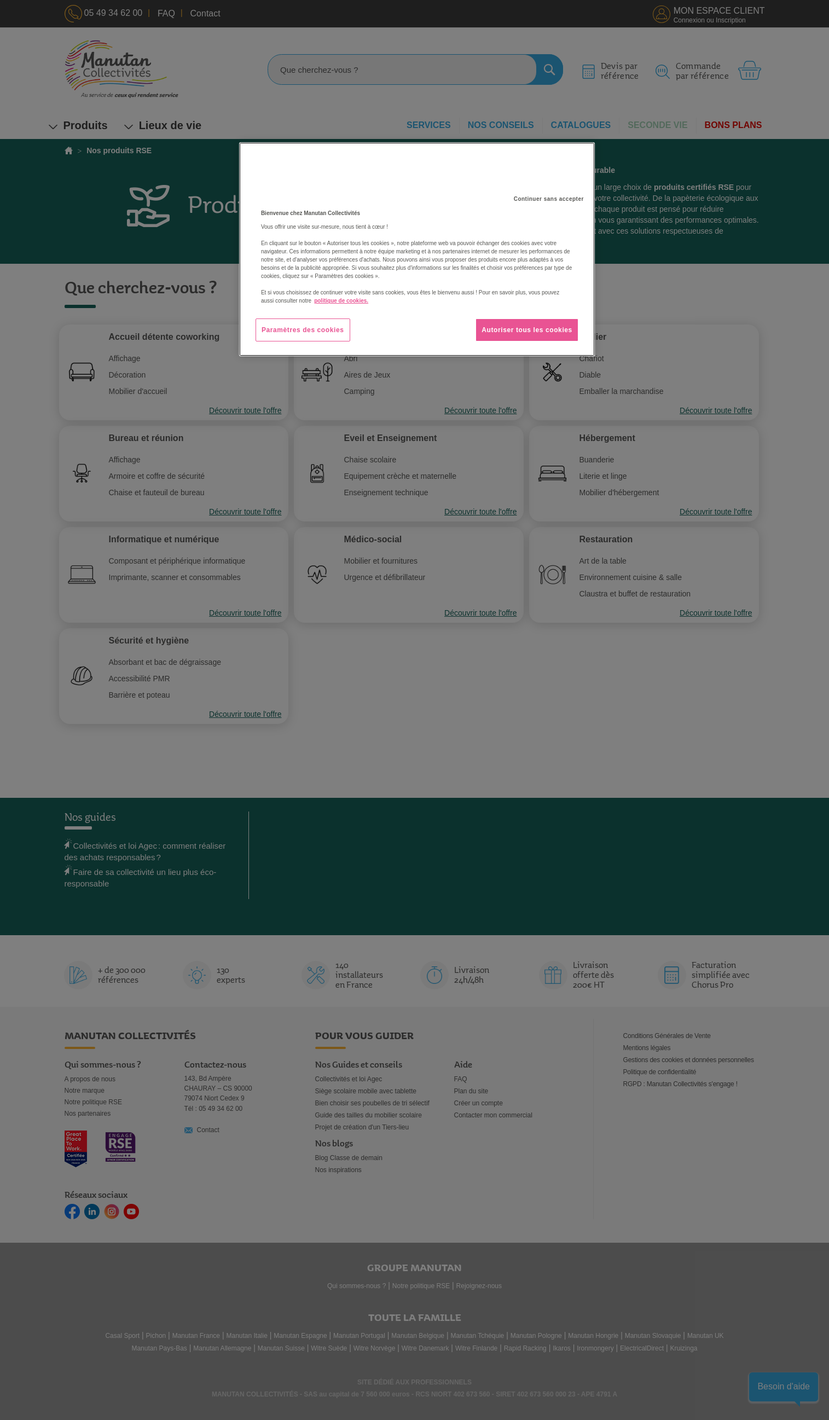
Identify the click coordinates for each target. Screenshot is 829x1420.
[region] (417, 249)
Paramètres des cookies (303, 330)
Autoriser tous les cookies (527, 330)
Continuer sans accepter (549, 199)
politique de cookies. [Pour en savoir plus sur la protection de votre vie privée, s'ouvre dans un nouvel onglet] (341, 301)
